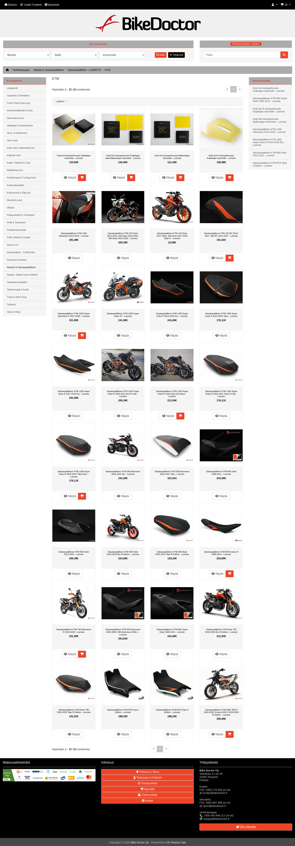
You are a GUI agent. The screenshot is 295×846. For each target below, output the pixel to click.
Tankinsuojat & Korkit (18, 289)
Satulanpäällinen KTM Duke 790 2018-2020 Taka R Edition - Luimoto (74, 711)
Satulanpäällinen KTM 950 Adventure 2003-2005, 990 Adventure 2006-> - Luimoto (122, 632)
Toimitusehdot (147, 783)
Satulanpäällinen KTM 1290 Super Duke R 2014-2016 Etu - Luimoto (172, 314)
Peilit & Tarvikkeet (16, 222)
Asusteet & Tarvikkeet (18, 95)
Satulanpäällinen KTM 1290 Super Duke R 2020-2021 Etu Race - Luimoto (172, 393)
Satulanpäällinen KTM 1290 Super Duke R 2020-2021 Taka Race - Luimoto (74, 474)
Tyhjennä (176, 54)
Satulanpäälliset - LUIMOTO (84, 69)
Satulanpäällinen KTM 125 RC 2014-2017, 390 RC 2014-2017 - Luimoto (221, 234)
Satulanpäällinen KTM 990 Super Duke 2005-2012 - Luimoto (172, 630)
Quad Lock (12, 245)
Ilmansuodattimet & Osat (20, 110)
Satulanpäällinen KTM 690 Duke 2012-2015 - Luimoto (74, 553)
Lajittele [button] (60, 101)
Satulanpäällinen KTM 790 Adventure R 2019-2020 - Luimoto (73, 630)
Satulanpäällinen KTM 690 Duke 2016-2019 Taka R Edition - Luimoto (172, 553)
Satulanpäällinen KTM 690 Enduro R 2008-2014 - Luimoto (221, 553)
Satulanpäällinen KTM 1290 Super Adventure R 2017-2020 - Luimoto (74, 314)
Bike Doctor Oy (140, 842)
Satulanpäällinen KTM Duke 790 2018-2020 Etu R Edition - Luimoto (221, 630)
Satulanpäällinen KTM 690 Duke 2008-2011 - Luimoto (221, 472)
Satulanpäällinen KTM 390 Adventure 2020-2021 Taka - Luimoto (172, 472)
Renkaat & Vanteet (16, 260)
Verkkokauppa (20, 69)
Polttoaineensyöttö (16, 230)
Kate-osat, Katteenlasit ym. (21, 148)
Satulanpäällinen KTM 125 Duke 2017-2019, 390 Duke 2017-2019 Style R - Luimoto (172, 235)
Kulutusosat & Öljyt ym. (19, 192)
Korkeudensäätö (15, 185)
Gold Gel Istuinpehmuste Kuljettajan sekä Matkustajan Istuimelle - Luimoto (123, 156)
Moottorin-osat (14, 200)
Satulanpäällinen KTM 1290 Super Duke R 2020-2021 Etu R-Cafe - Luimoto (123, 393)
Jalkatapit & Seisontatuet (20, 125)
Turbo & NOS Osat (16, 297)
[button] (274, 5)
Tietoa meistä (147, 794)
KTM (107, 69)
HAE (160, 54)
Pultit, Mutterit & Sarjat (18, 237)
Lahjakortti (12, 88)
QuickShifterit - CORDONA (21, 252)
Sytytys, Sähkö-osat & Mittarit (22, 275)
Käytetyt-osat (14, 155)
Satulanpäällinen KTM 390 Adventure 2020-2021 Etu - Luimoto (122, 472)
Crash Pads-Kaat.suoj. (18, 103)
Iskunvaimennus (15, 118)
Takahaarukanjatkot (17, 282)
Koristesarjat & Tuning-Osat (21, 177)
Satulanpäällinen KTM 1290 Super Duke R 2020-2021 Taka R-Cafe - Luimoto (221, 393)
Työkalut (11, 304)
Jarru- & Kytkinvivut (17, 133)
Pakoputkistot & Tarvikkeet (20, 215)
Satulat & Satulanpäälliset (48, 69)
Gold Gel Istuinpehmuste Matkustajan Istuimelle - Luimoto (172, 156)
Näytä (70, 177)
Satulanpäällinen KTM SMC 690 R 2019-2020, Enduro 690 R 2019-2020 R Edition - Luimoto (221, 712)
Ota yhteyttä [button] (246, 827)
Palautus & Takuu (147, 771)
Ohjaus (10, 207)
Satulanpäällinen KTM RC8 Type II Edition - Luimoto (172, 711)
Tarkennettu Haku (246, 43)
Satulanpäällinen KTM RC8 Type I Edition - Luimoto (123, 711)
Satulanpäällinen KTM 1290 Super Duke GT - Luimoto (123, 314)
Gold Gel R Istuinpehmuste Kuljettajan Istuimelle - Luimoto (221, 156)
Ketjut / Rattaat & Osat (18, 162)
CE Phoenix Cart (176, 842)
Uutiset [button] (147, 800)
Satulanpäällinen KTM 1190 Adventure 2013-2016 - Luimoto (74, 234)
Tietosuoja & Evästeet (147, 777)
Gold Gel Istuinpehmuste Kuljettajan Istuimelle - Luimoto (74, 156)
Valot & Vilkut (14, 312)
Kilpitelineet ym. (15, 170)
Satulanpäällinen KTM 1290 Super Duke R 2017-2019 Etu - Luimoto (74, 392)
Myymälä (148, 789)
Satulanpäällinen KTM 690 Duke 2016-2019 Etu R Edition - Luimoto (123, 553)
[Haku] (241, 54)
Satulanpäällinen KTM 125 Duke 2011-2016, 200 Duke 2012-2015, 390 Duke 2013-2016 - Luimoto (123, 235)
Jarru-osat (12, 140)
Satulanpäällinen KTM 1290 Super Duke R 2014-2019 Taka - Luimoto (221, 314)
